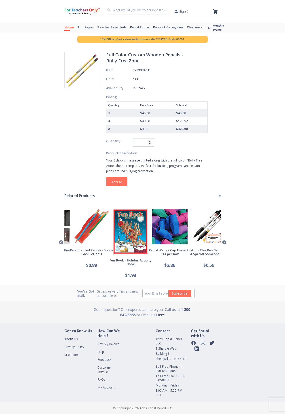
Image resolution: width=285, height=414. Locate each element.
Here (160, 314)
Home (69, 27)
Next (224, 242)
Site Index (71, 354)
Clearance (194, 27)
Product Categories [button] (168, 27)
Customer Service (104, 369)
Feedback (104, 359)
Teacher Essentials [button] (112, 27)
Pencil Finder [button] (140, 27)
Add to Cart (116, 183)
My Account (106, 387)
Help (100, 352)
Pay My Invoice (108, 344)
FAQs (101, 379)
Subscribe (180, 293)
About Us (71, 339)
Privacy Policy (74, 347)
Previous (61, 242)
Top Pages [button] (85, 27)
